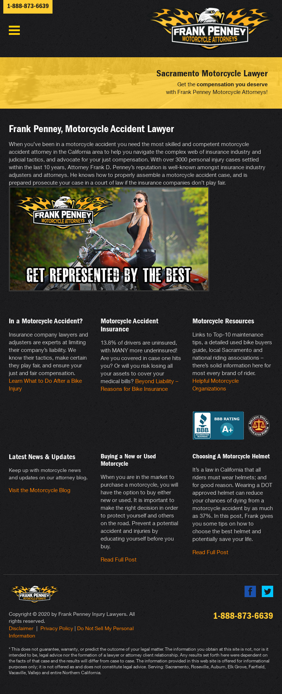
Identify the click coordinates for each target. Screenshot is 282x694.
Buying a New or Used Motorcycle (128, 460)
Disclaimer (21, 628)
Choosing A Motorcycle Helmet (231, 456)
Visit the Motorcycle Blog (39, 490)
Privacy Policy (56, 628)
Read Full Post (119, 559)
